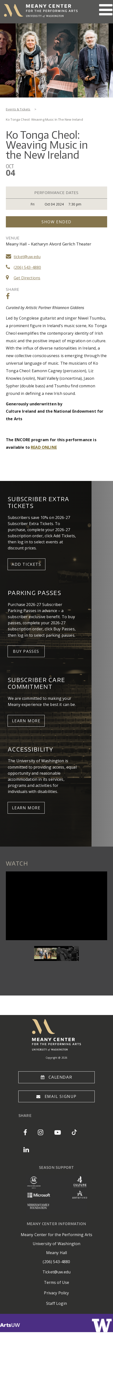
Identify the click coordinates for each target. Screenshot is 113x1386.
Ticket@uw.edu (56, 1272)
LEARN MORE (26, 720)
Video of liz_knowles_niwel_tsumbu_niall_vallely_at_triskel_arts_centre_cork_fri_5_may (56, 905)
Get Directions (27, 278)
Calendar (60, 1077)
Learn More (26, 807)
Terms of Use (56, 1282)
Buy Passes (26, 651)
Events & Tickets (18, 109)
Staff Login (56, 1303)
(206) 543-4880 (27, 267)
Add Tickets (26, 564)
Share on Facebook (8, 296)
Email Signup (61, 1096)
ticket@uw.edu (27, 256)
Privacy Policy (56, 1293)
